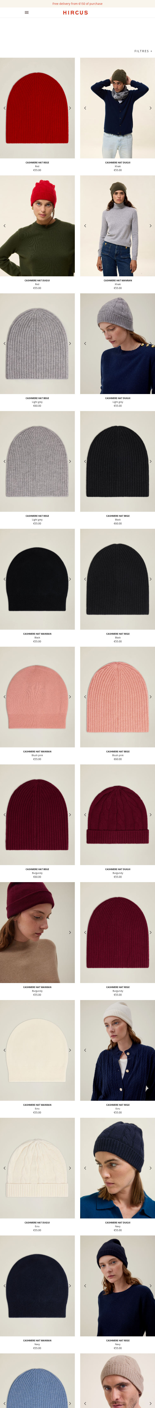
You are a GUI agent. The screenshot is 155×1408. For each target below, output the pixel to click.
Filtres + (144, 51)
